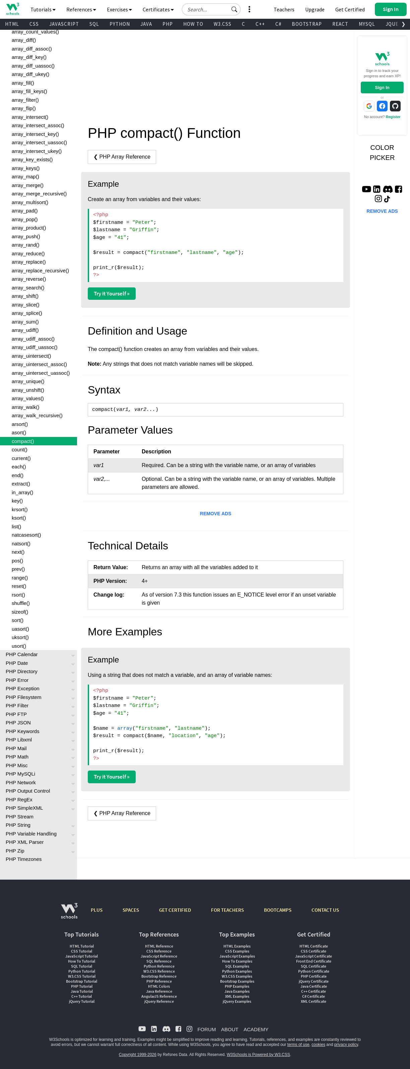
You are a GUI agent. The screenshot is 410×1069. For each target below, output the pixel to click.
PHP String (18, 825)
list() (16, 526)
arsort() (20, 424)
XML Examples (237, 996)
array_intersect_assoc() (38, 125)
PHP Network (21, 782)
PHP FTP (16, 714)
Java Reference (159, 991)
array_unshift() (28, 390)
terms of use (298, 1044)
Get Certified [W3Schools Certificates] (350, 9)
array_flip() (24, 108)
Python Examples (237, 971)
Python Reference (159, 966)
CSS (34, 24)
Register (393, 117)
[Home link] (12, 9)
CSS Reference (159, 951)
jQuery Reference (159, 1001)
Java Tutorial (82, 991)
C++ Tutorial (81, 996)
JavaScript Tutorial (81, 956)
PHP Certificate (314, 976)
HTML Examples (237, 946)
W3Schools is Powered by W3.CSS (258, 1054)
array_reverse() (29, 279)
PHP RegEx (19, 799)
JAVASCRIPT (64, 24)
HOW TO (193, 24)
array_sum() (25, 322)
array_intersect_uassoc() (39, 142)
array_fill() (23, 83)
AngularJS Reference (159, 996)
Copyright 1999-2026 (137, 1054)
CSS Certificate (313, 951)
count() (19, 449)
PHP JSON (18, 722)
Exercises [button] (119, 9)
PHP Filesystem (23, 697)
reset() (19, 586)
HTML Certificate (313, 946)
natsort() (21, 543)
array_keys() (26, 168)
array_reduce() (28, 253)
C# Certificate (313, 996)
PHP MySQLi (20, 774)
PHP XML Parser (25, 842)
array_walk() (26, 407)
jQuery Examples (237, 1001)
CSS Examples (237, 951)
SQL (94, 24)
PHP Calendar (22, 654)
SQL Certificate (313, 966)
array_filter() (25, 100)
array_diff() (24, 40)
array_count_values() (35, 31)
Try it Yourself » (112, 293)
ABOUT (229, 1029)
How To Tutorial (81, 961)
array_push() (26, 236)
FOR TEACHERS (227, 910)
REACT (340, 24)
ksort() (19, 518)
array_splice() (27, 313)
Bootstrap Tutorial (81, 981)
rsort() (18, 595)
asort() (19, 432)
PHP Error (17, 680)
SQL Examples (237, 966)
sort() (17, 620)
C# (278, 24)
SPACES (131, 910)
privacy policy (346, 1044)
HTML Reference (159, 946)
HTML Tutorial (82, 946)
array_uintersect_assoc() (39, 364)
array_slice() (26, 304)
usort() (19, 646)
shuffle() (21, 603)
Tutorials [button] (43, 9)
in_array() (22, 492)
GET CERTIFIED (175, 910)
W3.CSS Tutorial (81, 976)
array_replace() (29, 262)
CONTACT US (325, 910)
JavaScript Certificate (313, 956)
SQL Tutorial (81, 966)
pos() (17, 560)
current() (21, 458)
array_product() (29, 228)
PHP (167, 24)
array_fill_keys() (29, 91)
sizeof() (20, 612)
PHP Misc (17, 765)
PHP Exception (23, 688)
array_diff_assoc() (32, 49)
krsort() (20, 509)
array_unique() (28, 381)
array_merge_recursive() (39, 193)
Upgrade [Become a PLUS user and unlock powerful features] (315, 9)
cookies (318, 1044)
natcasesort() (26, 535)
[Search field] (211, 9)
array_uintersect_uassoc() (41, 373)
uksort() (20, 637)
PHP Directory (22, 671)
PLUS (96, 910)
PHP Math (17, 757)
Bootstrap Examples (237, 981)
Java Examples (237, 991)
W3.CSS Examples (237, 976)
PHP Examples (237, 986)
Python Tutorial (81, 971)
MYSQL (367, 24)
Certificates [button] (158, 9)
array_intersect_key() (35, 134)
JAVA (146, 24)
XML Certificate (313, 1001)
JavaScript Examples (237, 956)
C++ (260, 24)
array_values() (28, 398)
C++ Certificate (313, 991)
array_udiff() (25, 330)
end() (17, 475)
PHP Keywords (23, 731)
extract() (21, 483)
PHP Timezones (24, 859)
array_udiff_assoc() (33, 339)
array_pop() (25, 219)
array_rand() (26, 245)
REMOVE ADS (215, 513)
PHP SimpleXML (24, 808)
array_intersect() (30, 117)
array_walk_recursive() (37, 415)
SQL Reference (159, 961)
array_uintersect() (31, 356)
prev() (18, 569)
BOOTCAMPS (277, 910)
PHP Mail (16, 748)
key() (17, 501)
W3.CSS (222, 24)
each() (19, 466)
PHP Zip (15, 851)
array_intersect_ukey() (37, 151)
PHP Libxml (19, 739)
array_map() (25, 176)
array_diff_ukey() (30, 74)
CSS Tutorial (81, 951)
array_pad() (25, 210)
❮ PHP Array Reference (121, 157)
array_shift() (25, 296)
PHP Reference (159, 981)
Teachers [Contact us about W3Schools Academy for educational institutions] (284, 9)
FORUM (206, 1029)
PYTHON (120, 24)
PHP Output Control (28, 791)
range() (20, 578)
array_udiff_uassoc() (34, 347)
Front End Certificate (313, 961)
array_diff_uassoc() (33, 66)
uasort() (20, 629)
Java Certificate (313, 986)
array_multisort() (30, 202)
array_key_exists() (32, 159)
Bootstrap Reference (159, 976)
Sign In (382, 87)
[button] (234, 9)
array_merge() (28, 185)
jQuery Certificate (314, 981)
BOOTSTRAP (307, 24)
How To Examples (237, 961)
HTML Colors (159, 986)
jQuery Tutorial (81, 1001)
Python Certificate (313, 971)
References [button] (81, 9)
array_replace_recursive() (40, 270)
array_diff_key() (29, 57)
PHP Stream (19, 816)
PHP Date (17, 663)
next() (18, 552)
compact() (23, 441)
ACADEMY (256, 1029)
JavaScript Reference (159, 956)
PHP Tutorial (81, 986)
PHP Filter (17, 705)
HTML (12, 24)
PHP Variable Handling (31, 833)
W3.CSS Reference (159, 971)
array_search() (28, 287)
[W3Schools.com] (69, 914)
